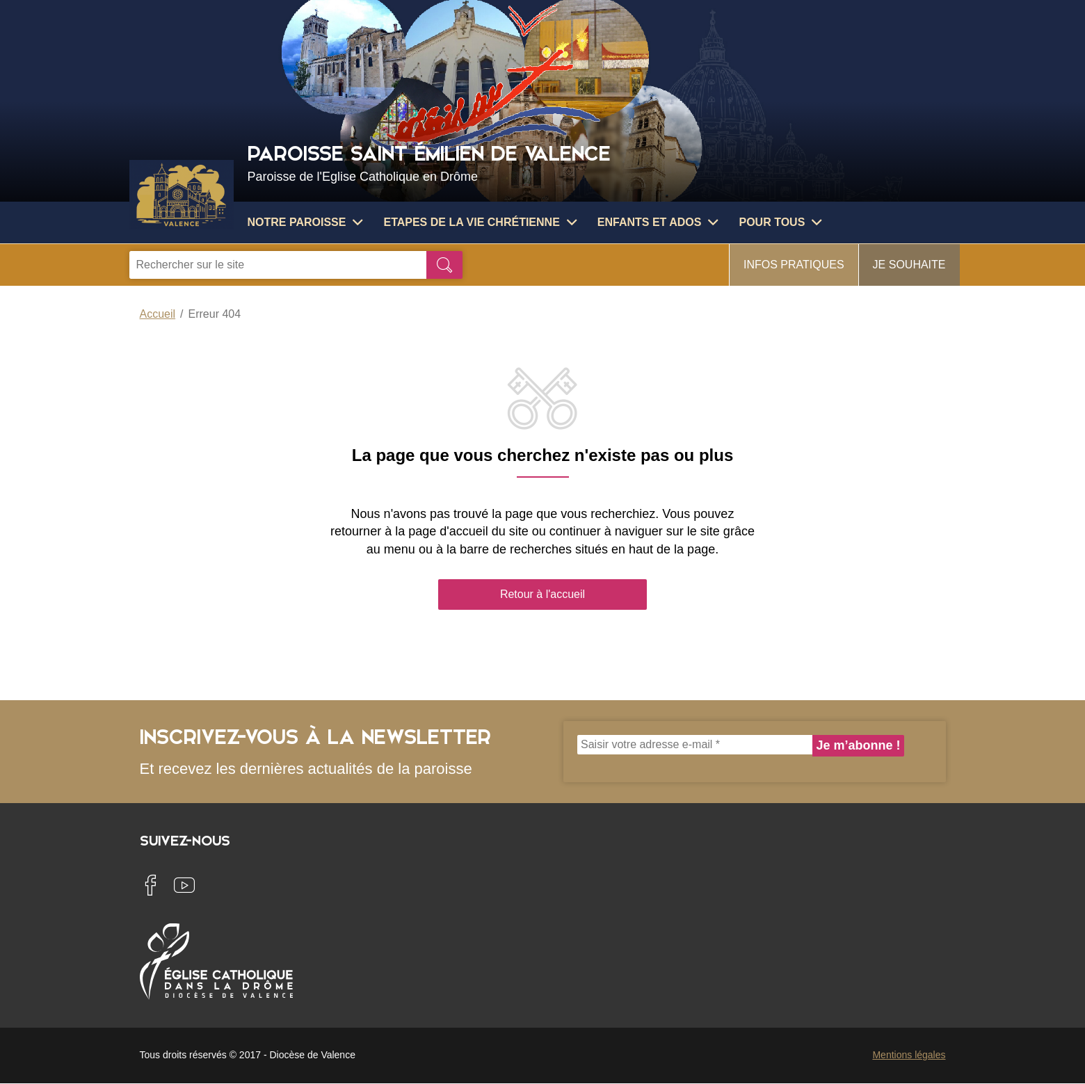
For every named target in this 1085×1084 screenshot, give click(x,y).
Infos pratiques (794, 264)
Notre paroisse (305, 222)
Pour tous (780, 222)
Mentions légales (908, 1054)
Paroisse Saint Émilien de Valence (600, 161)
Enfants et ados (657, 222)
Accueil (158, 314)
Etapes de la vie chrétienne (479, 222)
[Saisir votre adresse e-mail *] (694, 744)
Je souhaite (909, 264)
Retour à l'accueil (542, 594)
